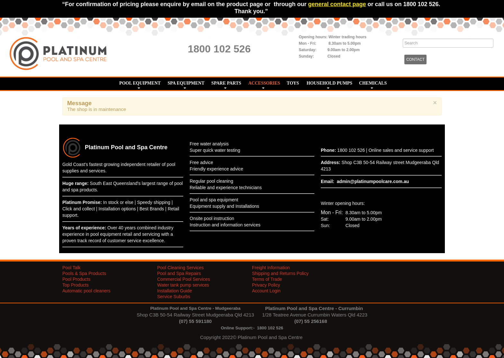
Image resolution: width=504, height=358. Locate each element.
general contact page (337, 4)
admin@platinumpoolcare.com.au (373, 181)
